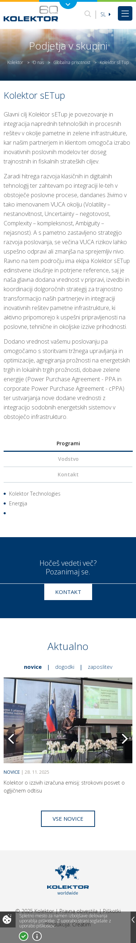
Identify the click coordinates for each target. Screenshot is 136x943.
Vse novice (68, 818)
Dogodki (64, 666)
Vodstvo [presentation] (68, 458)
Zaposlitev (100, 666)
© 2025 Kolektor (34, 911)
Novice (33, 666)
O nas (38, 62)
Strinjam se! (23, 936)
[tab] (68, 443)
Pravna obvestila (78, 911)
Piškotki (112, 911)
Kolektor (15, 62)
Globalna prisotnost (71, 62)
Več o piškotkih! (37, 936)
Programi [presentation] (68, 443)
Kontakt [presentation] (68, 474)
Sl (105, 14)
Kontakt (68, 591)
